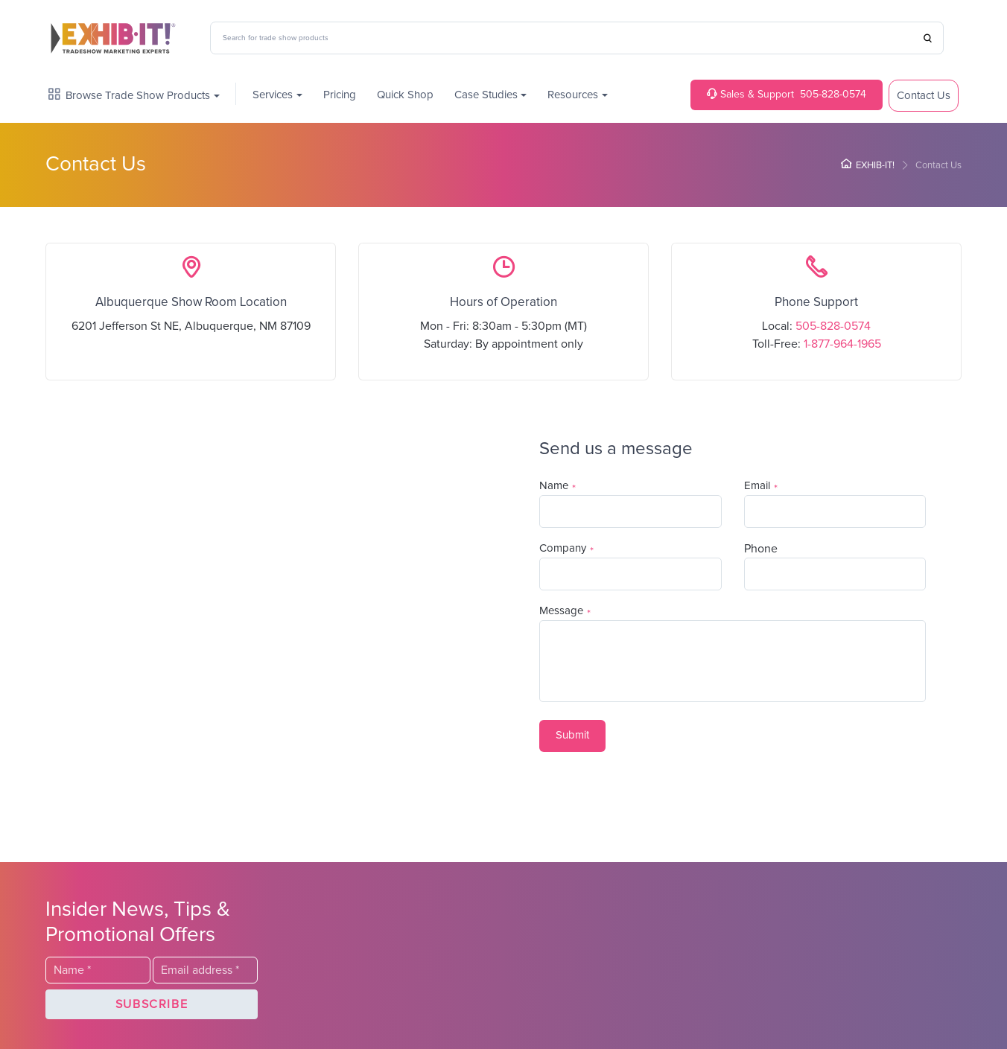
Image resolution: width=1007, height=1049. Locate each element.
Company (562, 548)
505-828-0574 (786, 94)
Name (553, 485)
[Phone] (835, 574)
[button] (572, 736)
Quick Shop (405, 95)
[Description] (732, 661)
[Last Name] (630, 511)
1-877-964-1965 (842, 344)
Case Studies (486, 95)
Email (757, 485)
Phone (761, 549)
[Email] (835, 511)
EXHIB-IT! (868, 165)
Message (561, 610)
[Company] (630, 574)
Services (272, 95)
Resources (572, 95)
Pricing (339, 95)
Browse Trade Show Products (129, 95)
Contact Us (923, 95)
